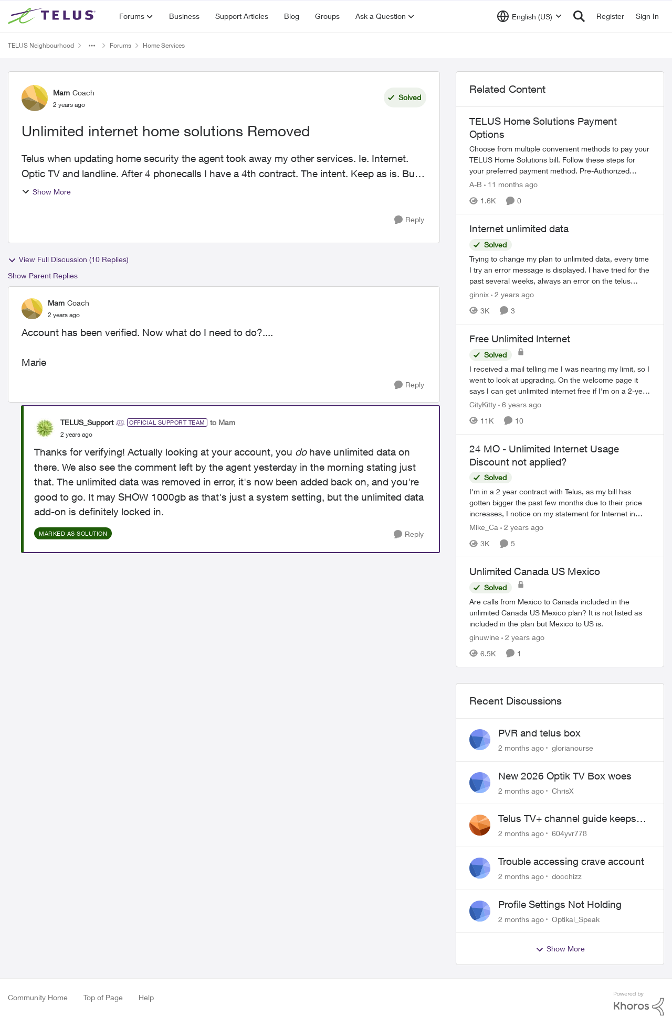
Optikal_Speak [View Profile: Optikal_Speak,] (576, 918)
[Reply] (409, 220)
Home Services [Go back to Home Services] (164, 45)
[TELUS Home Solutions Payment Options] (559, 159)
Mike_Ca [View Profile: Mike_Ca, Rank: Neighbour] (483, 527)
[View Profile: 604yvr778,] (479, 825)
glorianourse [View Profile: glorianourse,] (572, 747)
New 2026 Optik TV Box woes (565, 776)
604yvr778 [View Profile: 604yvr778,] (569, 833)
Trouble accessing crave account (571, 861)
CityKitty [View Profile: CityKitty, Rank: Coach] (482, 404)
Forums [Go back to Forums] (120, 45)
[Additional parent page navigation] (92, 45)
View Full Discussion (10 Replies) (68, 259)
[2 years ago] (512, 294)
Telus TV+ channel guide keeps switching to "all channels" (567, 819)
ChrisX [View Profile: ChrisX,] (563, 790)
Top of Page (103, 997)
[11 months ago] (511, 184)
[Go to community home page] (53, 16)
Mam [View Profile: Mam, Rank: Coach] (61, 92)
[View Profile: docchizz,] (479, 868)
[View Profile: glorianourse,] (479, 739)
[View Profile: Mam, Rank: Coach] (35, 98)
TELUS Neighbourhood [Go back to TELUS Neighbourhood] (41, 45)
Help (146, 997)
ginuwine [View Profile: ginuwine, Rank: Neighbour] (484, 637)
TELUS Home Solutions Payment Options (543, 127)
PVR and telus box (539, 733)
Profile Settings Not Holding (560, 904)
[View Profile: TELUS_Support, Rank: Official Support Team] (44, 428)
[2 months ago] (521, 747)
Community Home (38, 997)
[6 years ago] (519, 404)
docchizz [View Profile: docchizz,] (567, 876)
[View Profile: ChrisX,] (479, 782)
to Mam (222, 422)
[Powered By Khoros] (639, 1004)
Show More (46, 191)
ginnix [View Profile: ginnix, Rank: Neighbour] (479, 294)
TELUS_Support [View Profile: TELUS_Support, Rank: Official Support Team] (86, 422)
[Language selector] (529, 16)
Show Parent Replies (43, 275)
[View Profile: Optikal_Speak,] (479, 911)
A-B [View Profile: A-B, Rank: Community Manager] (475, 184)
